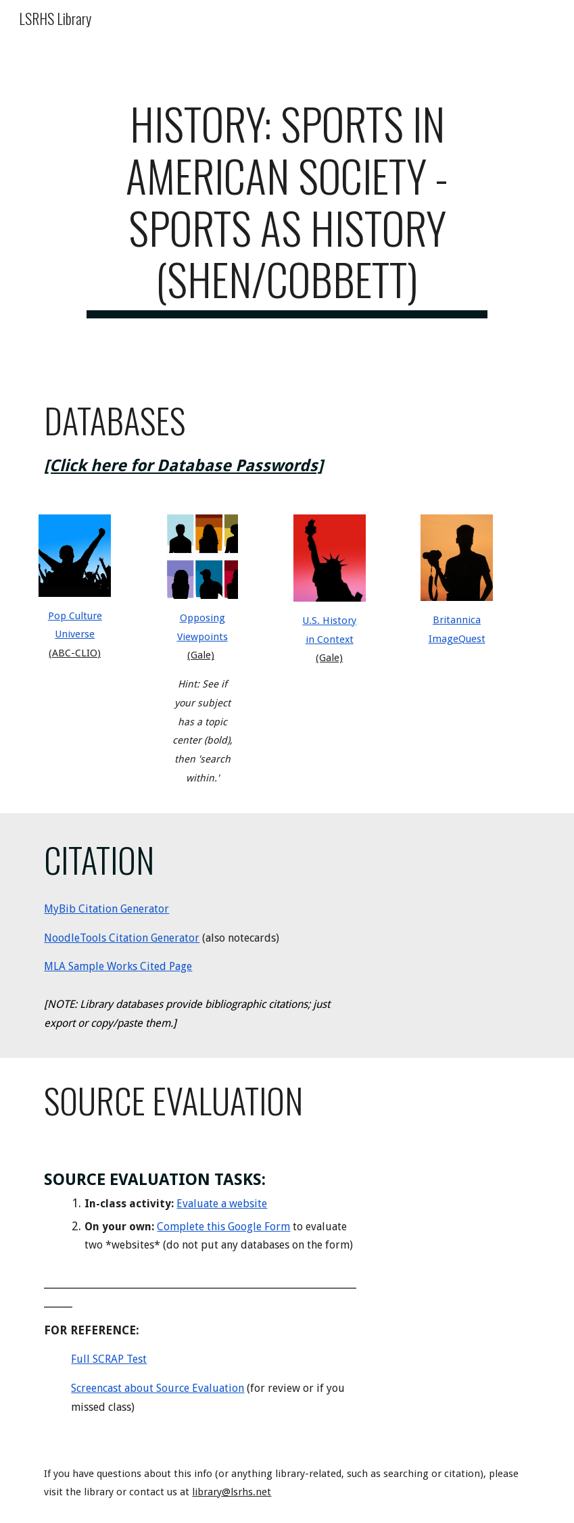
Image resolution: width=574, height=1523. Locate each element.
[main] (287, 208)
